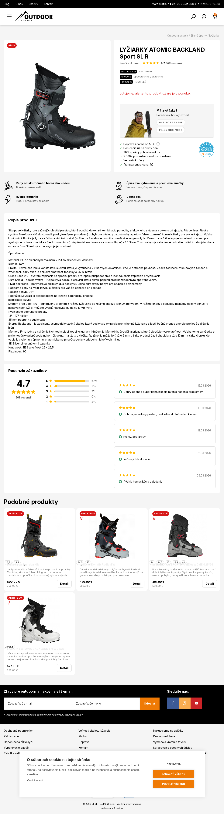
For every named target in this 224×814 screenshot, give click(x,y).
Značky (33, 3)
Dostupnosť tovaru (165, 736)
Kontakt (48, 3)
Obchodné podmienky (18, 730)
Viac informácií (35, 780)
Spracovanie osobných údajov (172, 747)
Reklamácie (11, 736)
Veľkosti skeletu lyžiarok (94, 730)
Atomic (135, 63)
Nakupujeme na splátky (168, 730)
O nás (19, 3)
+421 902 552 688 (171, 122)
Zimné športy (199, 35)
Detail (64, 583)
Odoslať (149, 703)
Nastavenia (174, 763)
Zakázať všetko (174, 774)
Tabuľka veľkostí (14, 753)
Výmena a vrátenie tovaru (169, 742)
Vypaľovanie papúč (16, 747)
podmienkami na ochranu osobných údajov (60, 714)
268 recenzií (23, 397)
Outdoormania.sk (177, 35)
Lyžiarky (214, 35)
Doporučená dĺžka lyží (18, 742)
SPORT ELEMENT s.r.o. (103, 804)
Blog (6, 3)
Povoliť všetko (174, 784)
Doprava (83, 742)
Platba (82, 736)
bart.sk (119, 808)
